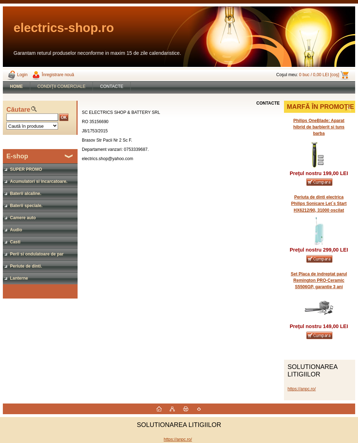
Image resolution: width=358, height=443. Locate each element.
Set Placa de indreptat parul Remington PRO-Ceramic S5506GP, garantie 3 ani (319, 280)
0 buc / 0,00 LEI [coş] (319, 74)
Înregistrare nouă (58, 74)
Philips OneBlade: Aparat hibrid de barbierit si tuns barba (318, 127)
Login (22, 74)
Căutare (18, 109)
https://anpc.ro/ (302, 388)
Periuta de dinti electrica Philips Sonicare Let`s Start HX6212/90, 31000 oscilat (319, 203)
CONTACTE (111, 86)
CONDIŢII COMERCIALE (61, 86)
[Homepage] (16, 86)
